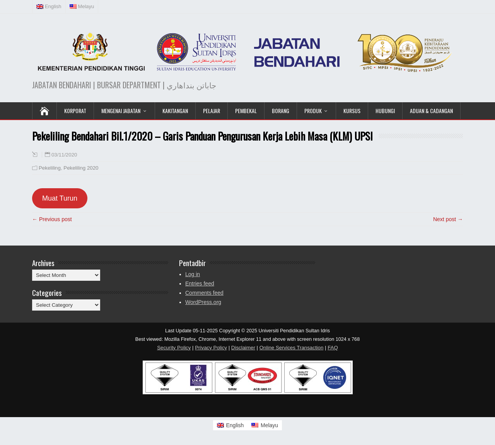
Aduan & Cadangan (431, 111)
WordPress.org (203, 302)
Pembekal (246, 111)
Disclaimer (243, 348)
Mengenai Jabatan (120, 111)
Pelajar (211, 111)
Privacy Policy (211, 348)
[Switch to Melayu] (265, 425)
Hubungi (385, 111)
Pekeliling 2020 (80, 168)
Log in (192, 274)
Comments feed (204, 293)
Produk (313, 111)
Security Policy (174, 348)
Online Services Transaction (291, 348)
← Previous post (52, 219)
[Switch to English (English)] (49, 6)
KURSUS (351, 111)
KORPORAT (75, 111)
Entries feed (199, 283)
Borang (280, 111)
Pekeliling (50, 168)
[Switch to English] (230, 425)
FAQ (333, 348)
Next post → (448, 219)
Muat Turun (59, 198)
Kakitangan (175, 111)
